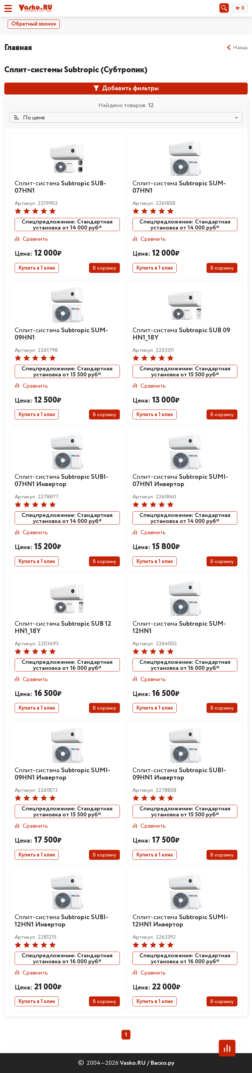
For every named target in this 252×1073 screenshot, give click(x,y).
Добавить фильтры (126, 88)
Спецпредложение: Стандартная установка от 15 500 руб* (67, 371)
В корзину (104, 268)
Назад (237, 47)
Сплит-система (60, 187)
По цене (29, 117)
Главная (18, 47)
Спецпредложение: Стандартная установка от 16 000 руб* (67, 664)
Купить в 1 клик (36, 268)
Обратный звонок (33, 24)
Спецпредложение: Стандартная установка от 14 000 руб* (67, 224)
